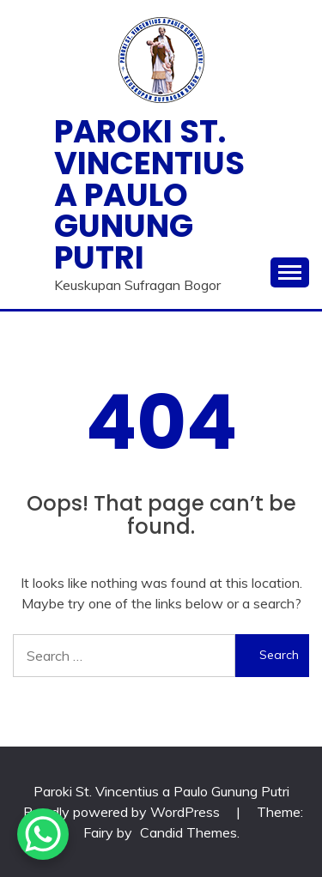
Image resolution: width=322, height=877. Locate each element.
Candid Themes (188, 832)
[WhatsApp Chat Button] (43, 834)
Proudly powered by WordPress (123, 811)
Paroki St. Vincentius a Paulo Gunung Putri (149, 194)
